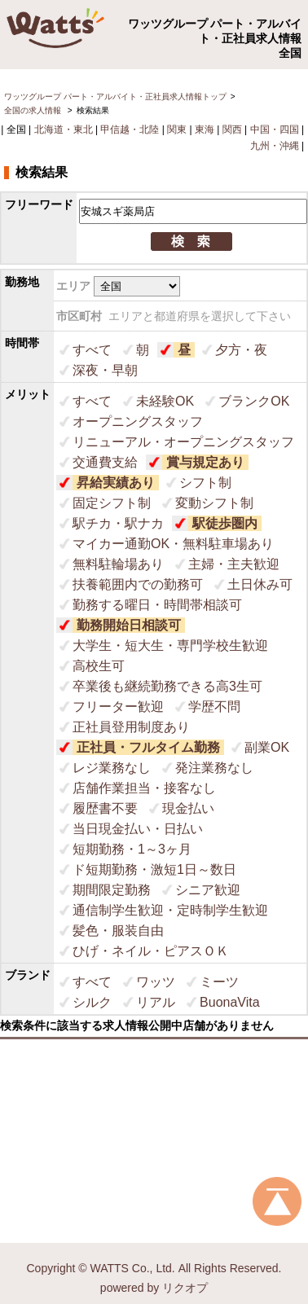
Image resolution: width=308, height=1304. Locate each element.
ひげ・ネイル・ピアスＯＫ (151, 951)
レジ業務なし (112, 768)
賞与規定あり (205, 462)
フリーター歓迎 (118, 706)
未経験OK (165, 401)
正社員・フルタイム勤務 (148, 747)
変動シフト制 (214, 503)
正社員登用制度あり (131, 727)
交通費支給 (105, 462)
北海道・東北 (63, 129)
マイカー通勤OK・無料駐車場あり (173, 544)
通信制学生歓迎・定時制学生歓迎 (170, 910)
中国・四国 (274, 129)
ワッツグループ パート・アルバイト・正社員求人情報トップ (115, 96)
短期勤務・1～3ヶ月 (132, 849)
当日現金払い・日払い (138, 829)
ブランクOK (253, 401)
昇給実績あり (116, 483)
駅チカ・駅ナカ (118, 523)
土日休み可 (260, 584)
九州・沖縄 (274, 145)
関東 (177, 129)
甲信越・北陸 (129, 129)
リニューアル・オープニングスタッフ (183, 442)
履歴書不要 (105, 808)
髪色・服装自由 (118, 930)
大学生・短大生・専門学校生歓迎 (170, 645)
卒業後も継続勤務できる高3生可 (167, 686)
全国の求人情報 (34, 110)
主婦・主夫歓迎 (233, 564)
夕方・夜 (241, 350)
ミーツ (219, 982)
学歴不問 (214, 706)
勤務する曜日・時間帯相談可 (157, 605)
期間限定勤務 (112, 890)
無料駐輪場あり (118, 564)
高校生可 (99, 666)
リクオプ (185, 1287)
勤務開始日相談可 (129, 625)
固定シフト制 (112, 503)
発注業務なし (214, 768)
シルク (92, 1002)
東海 (204, 129)
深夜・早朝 (105, 370)
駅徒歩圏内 (224, 523)
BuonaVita (230, 1002)
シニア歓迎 (207, 890)
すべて (92, 350)
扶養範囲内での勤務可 (138, 584)
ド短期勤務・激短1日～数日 (154, 869)
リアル (155, 1002)
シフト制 (205, 483)
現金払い (188, 808)
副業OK (266, 747)
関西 (232, 129)
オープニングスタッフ (138, 421)
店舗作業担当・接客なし (144, 788)
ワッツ (155, 982)
